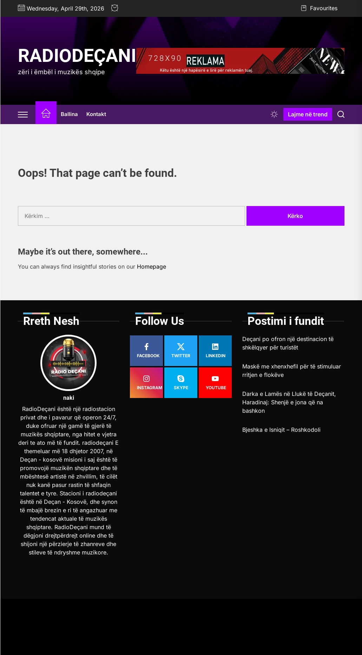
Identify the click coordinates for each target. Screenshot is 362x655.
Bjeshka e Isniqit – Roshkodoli (281, 429)
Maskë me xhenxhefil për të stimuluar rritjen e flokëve (291, 370)
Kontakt (96, 114)
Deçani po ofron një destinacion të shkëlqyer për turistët (288, 343)
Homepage (151, 266)
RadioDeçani (77, 55)
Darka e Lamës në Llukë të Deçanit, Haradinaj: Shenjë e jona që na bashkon (289, 402)
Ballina (69, 114)
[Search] (340, 114)
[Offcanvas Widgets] (23, 114)
